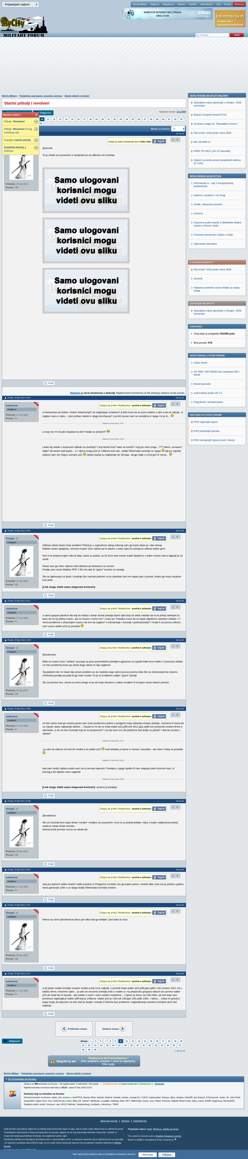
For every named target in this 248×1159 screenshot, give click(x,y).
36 (174, 1045)
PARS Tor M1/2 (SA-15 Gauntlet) (212, 400)
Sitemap (125, 1121)
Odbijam (166, 1154)
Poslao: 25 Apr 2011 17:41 (19, 905)
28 (151, 119)
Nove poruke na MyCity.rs (205, 425)
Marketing (239, 4)
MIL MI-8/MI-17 (202, 391)
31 (169, 119)
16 (78, 119)
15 (72, 119)
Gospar (10, 538)
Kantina (181, 4)
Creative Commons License (168, 1136)
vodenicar (12, 405)
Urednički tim (140, 1121)
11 (48, 119)
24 (127, 119)
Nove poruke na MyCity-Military (209, 345)
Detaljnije (159, 1084)
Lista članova (206, 4)
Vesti (149, 1129)
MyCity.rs (157, 1129)
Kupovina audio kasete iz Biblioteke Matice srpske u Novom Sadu (217, 474)
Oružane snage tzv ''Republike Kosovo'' (216, 373)
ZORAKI (15, 149)
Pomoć (227, 4)
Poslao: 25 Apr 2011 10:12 (19, 601)
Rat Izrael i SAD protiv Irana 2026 (212, 161)
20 (102, 119)
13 (60, 119)
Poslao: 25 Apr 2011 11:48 (19, 640)
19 (96, 119)
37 (180, 1045)
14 (66, 119)
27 (145, 119)
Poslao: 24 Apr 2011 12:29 (19, 398)
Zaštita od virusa (170, 1129)
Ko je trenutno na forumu (22, 1079)
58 (41, 123)
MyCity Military (140, 4)
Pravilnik (192, 4)
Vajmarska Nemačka (205, 493)
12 (54, 119)
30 (163, 119)
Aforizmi (198, 462)
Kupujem (17, 140)
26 (139, 119)
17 (84, 119)
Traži (218, 4)
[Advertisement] (124, 68)
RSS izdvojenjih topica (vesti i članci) (214, 332)
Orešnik (198, 170)
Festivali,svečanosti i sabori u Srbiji (213, 484)
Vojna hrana (200, 254)
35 (168, 1045)
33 (181, 119)
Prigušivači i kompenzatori (208, 294)
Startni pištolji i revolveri (77, 96)
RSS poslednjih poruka (206, 323)
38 (83, 1049)
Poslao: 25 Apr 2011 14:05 (19, 709)
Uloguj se (154, 4)
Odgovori (45, 112)
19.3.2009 (181, 112)
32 (175, 119)
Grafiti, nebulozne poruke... (209, 453)
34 (162, 1045)
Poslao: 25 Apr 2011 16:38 (19, 801)
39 (89, 1049)
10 (42, 119)
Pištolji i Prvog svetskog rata (18, 131)
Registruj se (168, 4)
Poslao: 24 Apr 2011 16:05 (19, 531)
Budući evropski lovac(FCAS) (210, 364)
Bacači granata (202, 275)
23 (121, 119)
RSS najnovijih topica (206, 313)
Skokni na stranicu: (160, 129)
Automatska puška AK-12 (208, 284)
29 (157, 119)
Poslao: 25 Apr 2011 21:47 (19, 974)
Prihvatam (147, 1154)
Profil (50, 383)
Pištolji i (14, 121)
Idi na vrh (181, 1051)
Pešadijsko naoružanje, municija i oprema (41, 96)
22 (115, 119)
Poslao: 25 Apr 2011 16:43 (19, 870)
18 (90, 119)
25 (133, 119)
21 (108, 119)
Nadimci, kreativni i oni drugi (209, 444)
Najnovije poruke (109, 1121)
